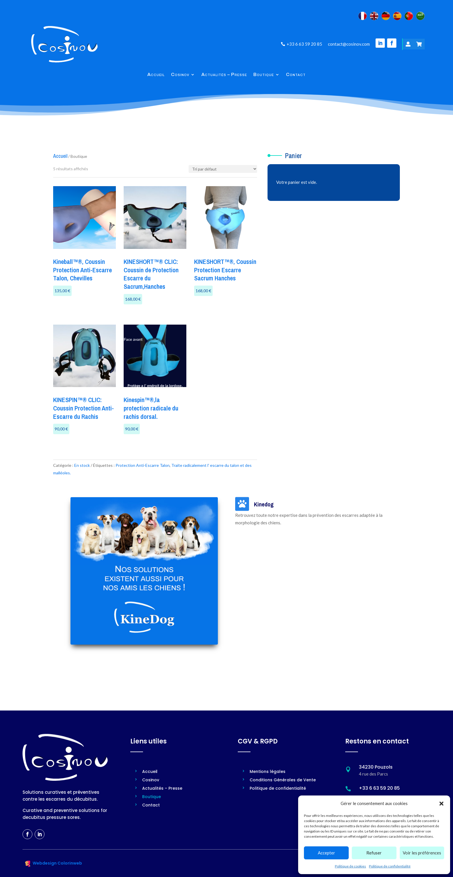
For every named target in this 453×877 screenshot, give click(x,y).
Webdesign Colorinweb (57, 863)
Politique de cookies (350, 866)
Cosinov (180, 75)
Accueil (156, 75)
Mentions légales (267, 771)
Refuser (374, 852)
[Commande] (223, 169)
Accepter (326, 852)
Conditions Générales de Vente (283, 780)
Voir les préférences (422, 852)
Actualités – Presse (224, 75)
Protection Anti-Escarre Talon (143, 465)
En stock (82, 465)
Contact (296, 75)
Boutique (263, 75)
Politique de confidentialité (390, 866)
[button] (441, 803)
